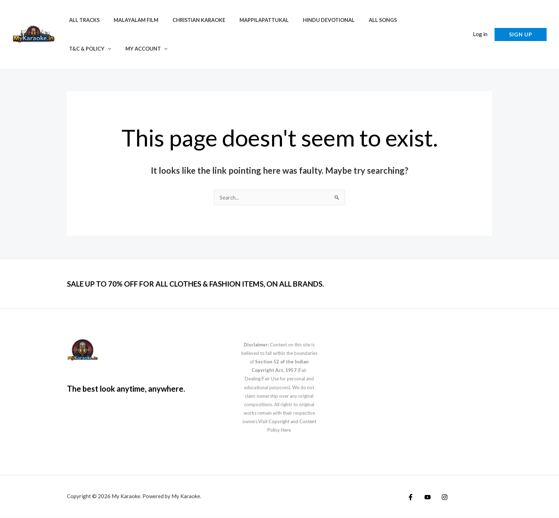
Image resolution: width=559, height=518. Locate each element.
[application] (423, 20)
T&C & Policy (406, 20)
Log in (480, 34)
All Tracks (82, 20)
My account (88, 49)
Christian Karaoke (189, 20)
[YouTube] (426, 497)
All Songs (361, 20)
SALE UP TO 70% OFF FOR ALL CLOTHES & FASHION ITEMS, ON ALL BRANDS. (231, 283)
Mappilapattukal (250, 20)
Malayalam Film (130, 20)
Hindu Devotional (311, 20)
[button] (460, 34)
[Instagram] (441, 497)
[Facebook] (410, 497)
